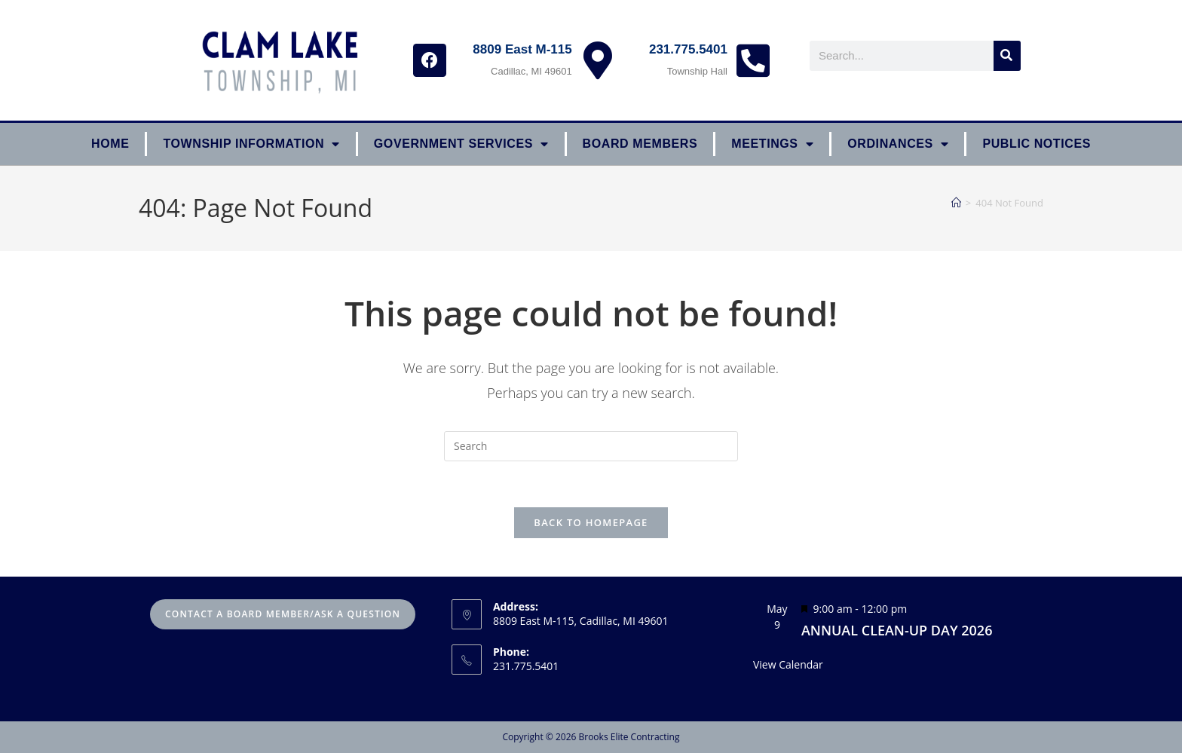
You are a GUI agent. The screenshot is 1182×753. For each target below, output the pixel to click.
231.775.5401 (688, 49)
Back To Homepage (591, 522)
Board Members (640, 143)
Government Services (461, 144)
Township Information (251, 144)
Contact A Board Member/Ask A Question (282, 614)
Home (110, 143)
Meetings (772, 144)
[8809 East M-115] (598, 60)
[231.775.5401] (753, 60)
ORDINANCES (897, 144)
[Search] (1007, 56)
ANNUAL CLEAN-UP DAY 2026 (897, 630)
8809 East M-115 (522, 49)
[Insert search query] (591, 446)
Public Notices (1036, 143)
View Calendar (788, 664)
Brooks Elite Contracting (628, 736)
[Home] (956, 203)
